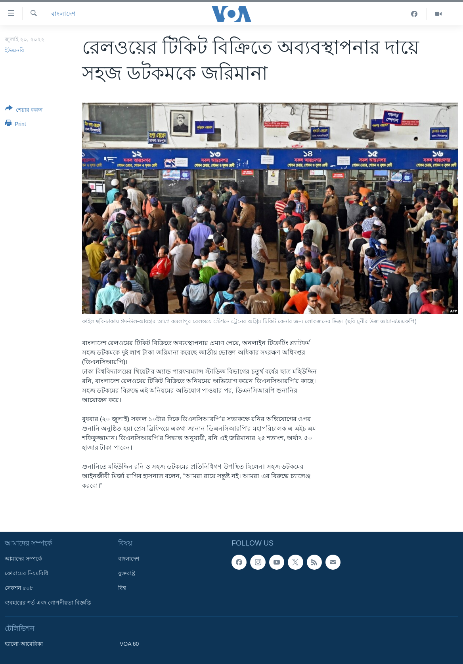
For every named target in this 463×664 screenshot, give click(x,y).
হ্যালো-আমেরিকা (24, 644)
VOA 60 (129, 644)
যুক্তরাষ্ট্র (126, 573)
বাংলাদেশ (63, 13)
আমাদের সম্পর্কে (23, 558)
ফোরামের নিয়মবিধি (26, 573)
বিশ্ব (122, 588)
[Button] (23, 110)
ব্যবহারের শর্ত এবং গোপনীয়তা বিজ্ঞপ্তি (48, 602)
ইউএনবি (14, 50)
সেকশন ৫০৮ (19, 588)
